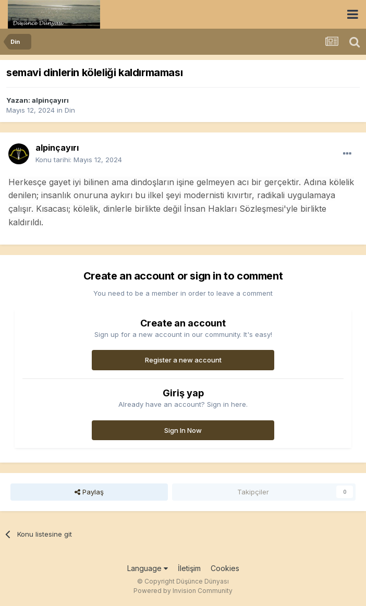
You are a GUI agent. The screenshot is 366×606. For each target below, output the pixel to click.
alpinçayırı (50, 100)
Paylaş (89, 492)
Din (70, 110)
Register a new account (183, 360)
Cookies (225, 568)
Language (147, 568)
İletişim (189, 568)
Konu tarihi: (78, 159)
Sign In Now (183, 430)
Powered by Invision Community (183, 591)
